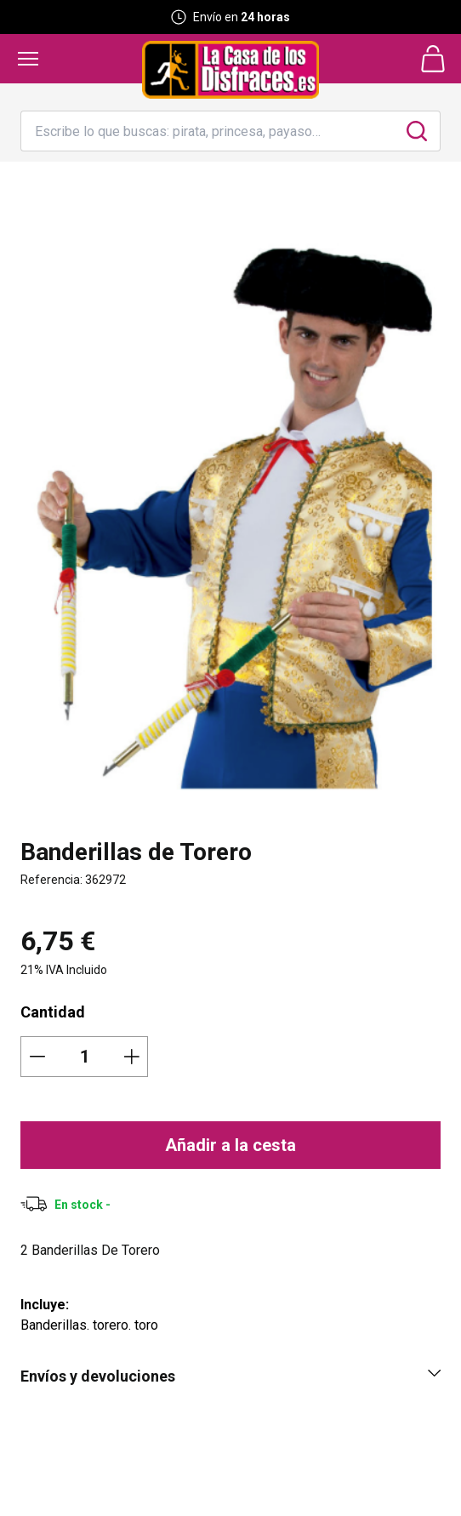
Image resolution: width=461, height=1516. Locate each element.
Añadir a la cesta (230, 1145)
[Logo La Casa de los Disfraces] (230, 70)
